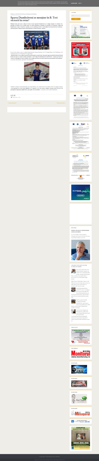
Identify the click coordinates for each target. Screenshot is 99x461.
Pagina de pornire (36, 103)
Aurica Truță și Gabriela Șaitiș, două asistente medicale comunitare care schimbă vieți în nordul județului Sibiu (83, 271)
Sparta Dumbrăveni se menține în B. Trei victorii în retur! (34, 19)
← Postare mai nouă (12, 103)
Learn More (74, 3)
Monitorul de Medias (31, 14)
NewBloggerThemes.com (59, 459)
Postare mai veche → (61, 103)
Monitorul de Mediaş (54, 456)
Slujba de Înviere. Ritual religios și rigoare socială (80, 281)
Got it (80, 3)
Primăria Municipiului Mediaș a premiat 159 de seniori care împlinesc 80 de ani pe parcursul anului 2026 (83, 290)
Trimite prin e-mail (15, 97)
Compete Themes (42, 459)
